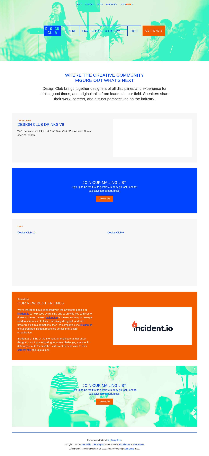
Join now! (104, 198)
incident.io (23, 313)
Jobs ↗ (126, 4)
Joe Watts (129, 449)
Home (79, 4)
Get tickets (153, 30)
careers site (24, 349)
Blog (100, 4)
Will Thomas (124, 444)
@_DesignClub (114, 440)
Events (89, 4)
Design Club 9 (115, 232)
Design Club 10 (26, 232)
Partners (111, 4)
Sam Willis (86, 444)
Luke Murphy (97, 444)
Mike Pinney (138, 444)
